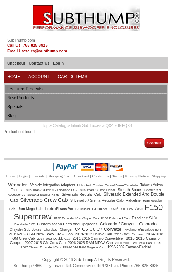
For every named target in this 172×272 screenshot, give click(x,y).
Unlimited (84, 185)
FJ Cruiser (100, 209)
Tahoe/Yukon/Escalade (121, 185)
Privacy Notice (137, 176)
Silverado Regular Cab (81, 194)
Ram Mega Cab (30, 209)
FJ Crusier (82, 209)
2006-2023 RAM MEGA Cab (90, 243)
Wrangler (18, 184)
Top (45, 125)
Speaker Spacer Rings (43, 194)
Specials (15, 106)
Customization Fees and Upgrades (67, 224)
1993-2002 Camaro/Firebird (130, 247)
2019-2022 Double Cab (93, 234)
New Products (20, 97)
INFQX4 (125, 125)
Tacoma (17, 190)
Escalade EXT (24, 224)
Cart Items (72, 76)
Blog (11, 115)
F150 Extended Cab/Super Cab (76, 218)
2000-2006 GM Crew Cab (133, 243)
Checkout (16, 63)
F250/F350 (117, 209)
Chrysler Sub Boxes (25, 230)
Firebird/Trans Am (59, 209)
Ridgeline (133, 200)
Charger (66, 230)
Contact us (100, 176)
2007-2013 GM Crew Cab (45, 243)
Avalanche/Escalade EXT (143, 230)
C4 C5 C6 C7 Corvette (99, 229)
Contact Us (39, 63)
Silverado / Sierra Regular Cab (97, 200)
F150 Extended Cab (115, 218)
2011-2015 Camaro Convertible (98, 238)
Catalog (59, 125)
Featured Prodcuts (25, 88)
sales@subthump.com (46, 51)
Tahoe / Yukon (151, 185)
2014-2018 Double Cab (54, 238)
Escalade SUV (144, 218)
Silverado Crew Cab (44, 200)
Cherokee (50, 230)
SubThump (83, 259)
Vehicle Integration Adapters (52, 185)
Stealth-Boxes (130, 189)
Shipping (159, 176)
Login (58, 63)
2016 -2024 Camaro (129, 234)
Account (38, 76)
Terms (117, 176)
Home (13, 76)
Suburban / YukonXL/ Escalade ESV (52, 190)
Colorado (148, 223)
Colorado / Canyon (118, 223)
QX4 (110, 125)
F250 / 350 (135, 209)
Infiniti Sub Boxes (86, 125)
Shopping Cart (59, 176)
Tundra (98, 185)
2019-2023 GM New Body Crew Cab (41, 234)
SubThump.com (21, 40)
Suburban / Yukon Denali (97, 190)
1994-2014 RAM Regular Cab (84, 247)
